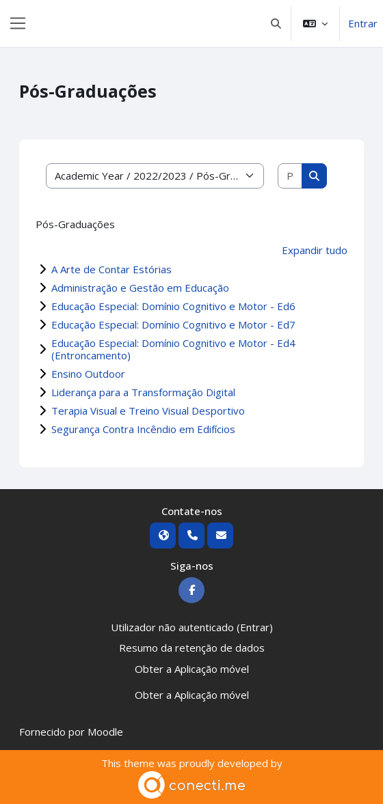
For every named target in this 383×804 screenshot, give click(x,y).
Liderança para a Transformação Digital (143, 392)
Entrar (363, 23)
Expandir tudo (314, 250)
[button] (277, 23)
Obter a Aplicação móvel (192, 669)
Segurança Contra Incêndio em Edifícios (143, 429)
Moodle (105, 731)
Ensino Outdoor (88, 373)
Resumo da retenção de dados (192, 647)
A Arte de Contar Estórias (111, 269)
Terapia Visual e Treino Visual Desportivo (148, 410)
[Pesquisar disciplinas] (290, 176)
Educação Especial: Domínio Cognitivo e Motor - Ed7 (173, 324)
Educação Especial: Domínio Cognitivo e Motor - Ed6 (173, 306)
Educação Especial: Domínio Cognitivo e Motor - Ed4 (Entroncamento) (173, 349)
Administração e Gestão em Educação (140, 287)
